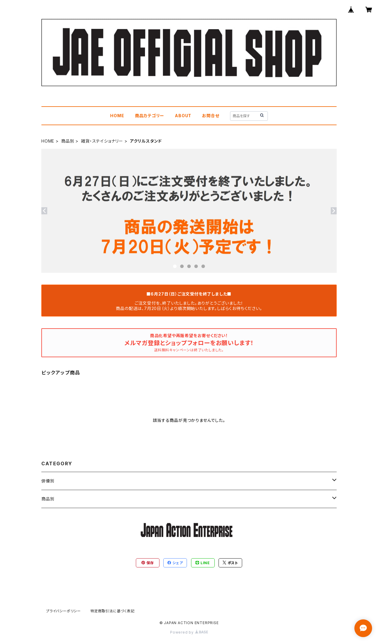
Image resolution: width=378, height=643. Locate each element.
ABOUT (183, 115)
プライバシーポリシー (63, 611)
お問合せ (210, 115)
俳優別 (47, 480)
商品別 (67, 140)
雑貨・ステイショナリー (102, 140)
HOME (117, 115)
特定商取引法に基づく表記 (112, 611)
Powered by (189, 632)
